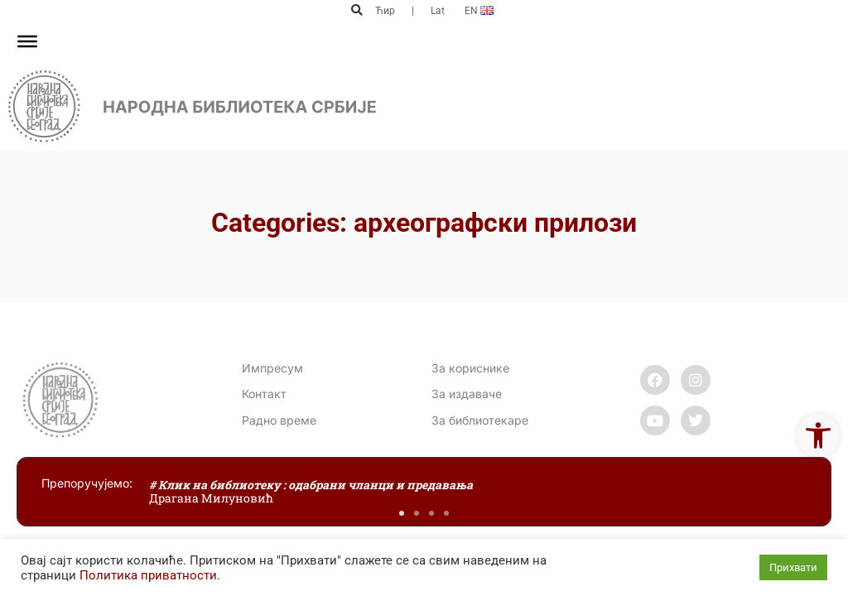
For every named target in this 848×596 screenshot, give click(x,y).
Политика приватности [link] (148, 575)
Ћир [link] (385, 11)
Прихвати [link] (793, 567)
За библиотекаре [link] (479, 420)
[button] (356, 10)
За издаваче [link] (466, 394)
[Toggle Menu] (27, 41)
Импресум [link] (272, 368)
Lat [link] (438, 11)
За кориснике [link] (470, 368)
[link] (818, 435)
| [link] (413, 11)
